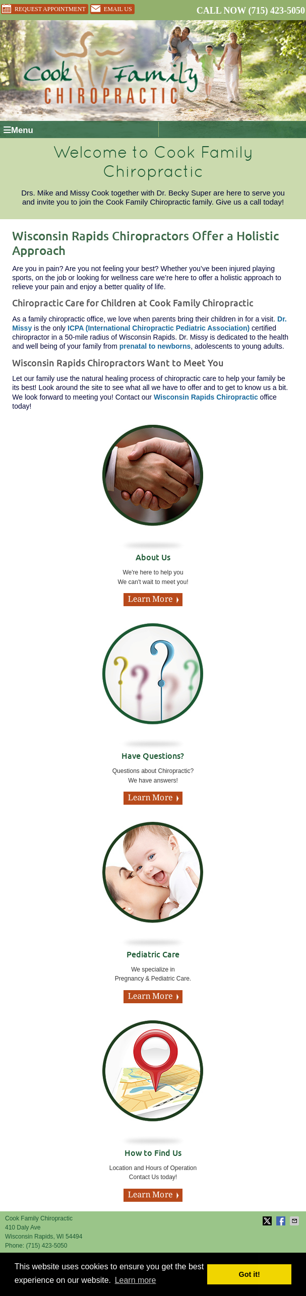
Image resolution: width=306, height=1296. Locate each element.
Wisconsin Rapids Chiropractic (206, 397)
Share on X (268, 1220)
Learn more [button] (135, 1280)
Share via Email (295, 1220)
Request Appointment (43, 9)
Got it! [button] (249, 1274)
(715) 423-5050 (277, 11)
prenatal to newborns (155, 346)
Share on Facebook (281, 1220)
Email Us (111, 9)
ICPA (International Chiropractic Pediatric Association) (159, 328)
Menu (18, 130)
